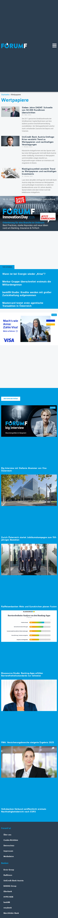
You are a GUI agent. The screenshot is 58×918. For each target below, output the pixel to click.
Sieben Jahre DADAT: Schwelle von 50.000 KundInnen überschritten (37, 110)
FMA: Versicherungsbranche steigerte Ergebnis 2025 (27, 742)
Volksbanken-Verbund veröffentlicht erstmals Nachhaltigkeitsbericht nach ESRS (23, 810)
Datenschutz (9, 845)
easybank (8, 907)
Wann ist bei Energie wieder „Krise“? (23, 274)
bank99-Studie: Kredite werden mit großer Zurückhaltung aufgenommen (26, 294)
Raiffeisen (8, 875)
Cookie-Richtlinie (11, 840)
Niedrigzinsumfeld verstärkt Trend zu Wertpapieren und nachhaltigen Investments (39, 171)
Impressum (8, 851)
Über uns (7, 834)
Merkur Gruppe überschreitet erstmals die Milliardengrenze (26, 283)
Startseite (5, 95)
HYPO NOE (8, 897)
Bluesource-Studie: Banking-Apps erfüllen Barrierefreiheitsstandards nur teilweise (22, 674)
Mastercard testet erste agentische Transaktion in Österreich (22, 304)
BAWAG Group (10, 886)
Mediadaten (9, 856)
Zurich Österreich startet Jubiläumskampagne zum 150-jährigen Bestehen (29, 539)
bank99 (7, 902)
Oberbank (8, 891)
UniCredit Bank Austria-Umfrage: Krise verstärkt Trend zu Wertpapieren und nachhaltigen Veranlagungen (38, 140)
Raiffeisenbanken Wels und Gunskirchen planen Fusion (29, 606)
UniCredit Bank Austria (13, 880)
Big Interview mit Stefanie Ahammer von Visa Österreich (23, 469)
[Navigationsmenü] (54, 45)
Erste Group (9, 869)
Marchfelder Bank (11, 913)
